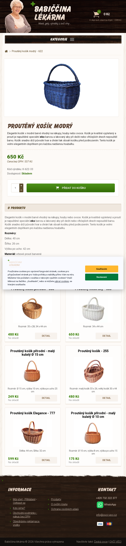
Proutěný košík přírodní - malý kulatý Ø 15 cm (32, 352)
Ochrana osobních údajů (65, 509)
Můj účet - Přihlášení (24, 499)
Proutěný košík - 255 (93, 351)
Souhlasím (101, 269)
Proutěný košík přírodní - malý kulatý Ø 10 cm (93, 415)
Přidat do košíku (70, 188)
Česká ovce (101, 541)
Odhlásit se (19, 502)
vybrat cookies (61, 281)
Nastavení (101, 277)
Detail (46, 335)
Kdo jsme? (19, 508)
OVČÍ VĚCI (115, 541)
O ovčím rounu (59, 504)
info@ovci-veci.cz (106, 514)
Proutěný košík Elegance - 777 (32, 413)
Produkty (56, 499)
